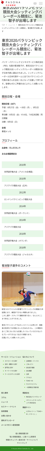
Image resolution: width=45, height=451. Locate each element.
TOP (3, 25)
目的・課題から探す (11, 364)
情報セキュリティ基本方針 (15, 440)
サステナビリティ (31, 384)
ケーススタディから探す (12, 374)
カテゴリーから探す (11, 361)
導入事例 (4, 393)
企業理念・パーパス (32, 361)
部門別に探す (9, 367)
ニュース (11, 25)
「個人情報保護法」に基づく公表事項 (22, 436)
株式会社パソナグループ (33, 397)
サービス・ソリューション (11, 357)
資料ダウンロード (8, 420)
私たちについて (28, 357)
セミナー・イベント (8, 406)
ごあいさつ (29, 364)
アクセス (29, 377)
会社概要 (29, 371)
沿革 (27, 374)
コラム (3, 397)
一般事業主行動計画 (32, 387)
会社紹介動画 (30, 367)
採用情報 (4, 411)
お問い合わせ (6, 415)
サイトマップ (22, 443)
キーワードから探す (11, 371)
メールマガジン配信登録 (10, 425)
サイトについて (32, 440)
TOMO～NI (29, 381)
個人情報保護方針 (21, 433)
